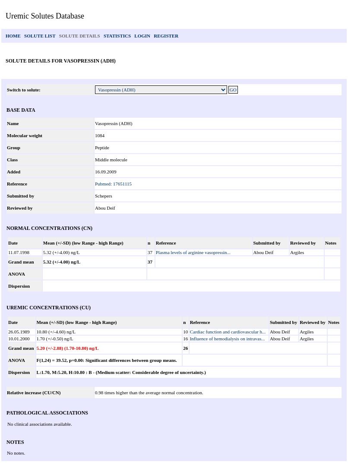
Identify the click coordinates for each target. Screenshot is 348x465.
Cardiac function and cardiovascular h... (228, 331)
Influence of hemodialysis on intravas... (227, 338)
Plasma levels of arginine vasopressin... (193, 252)
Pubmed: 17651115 (113, 183)
